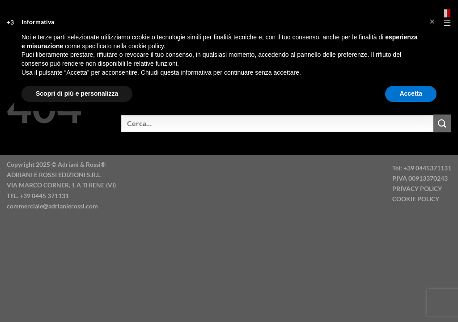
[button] (432, 21)
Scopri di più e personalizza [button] (77, 93)
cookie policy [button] (146, 46)
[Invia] (442, 123)
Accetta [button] (410, 93)
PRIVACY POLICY (417, 188)
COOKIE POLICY (415, 199)
